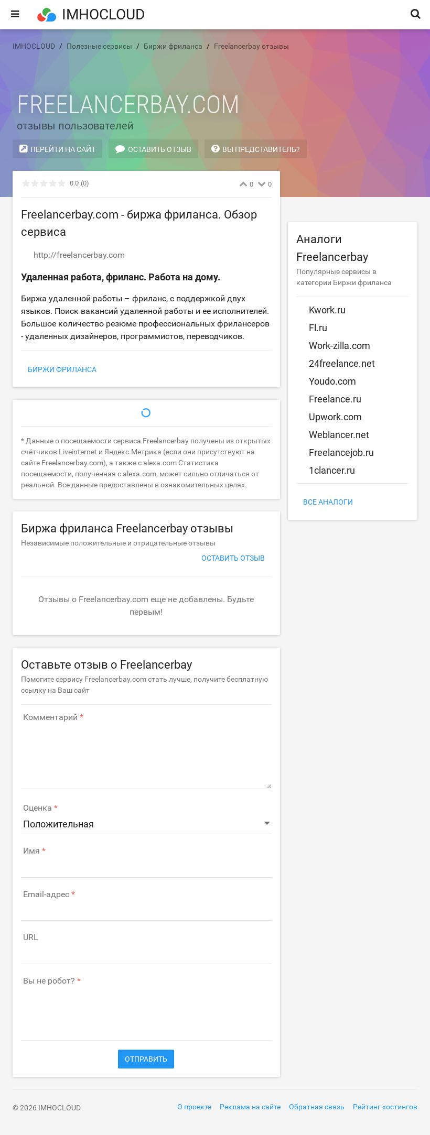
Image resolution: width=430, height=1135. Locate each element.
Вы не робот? (49, 981)
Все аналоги (328, 502)
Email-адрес (46, 894)
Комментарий (50, 717)
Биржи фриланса (62, 369)
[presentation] (100, 1007)
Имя (31, 851)
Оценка (37, 808)
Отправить (146, 1059)
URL (30, 937)
